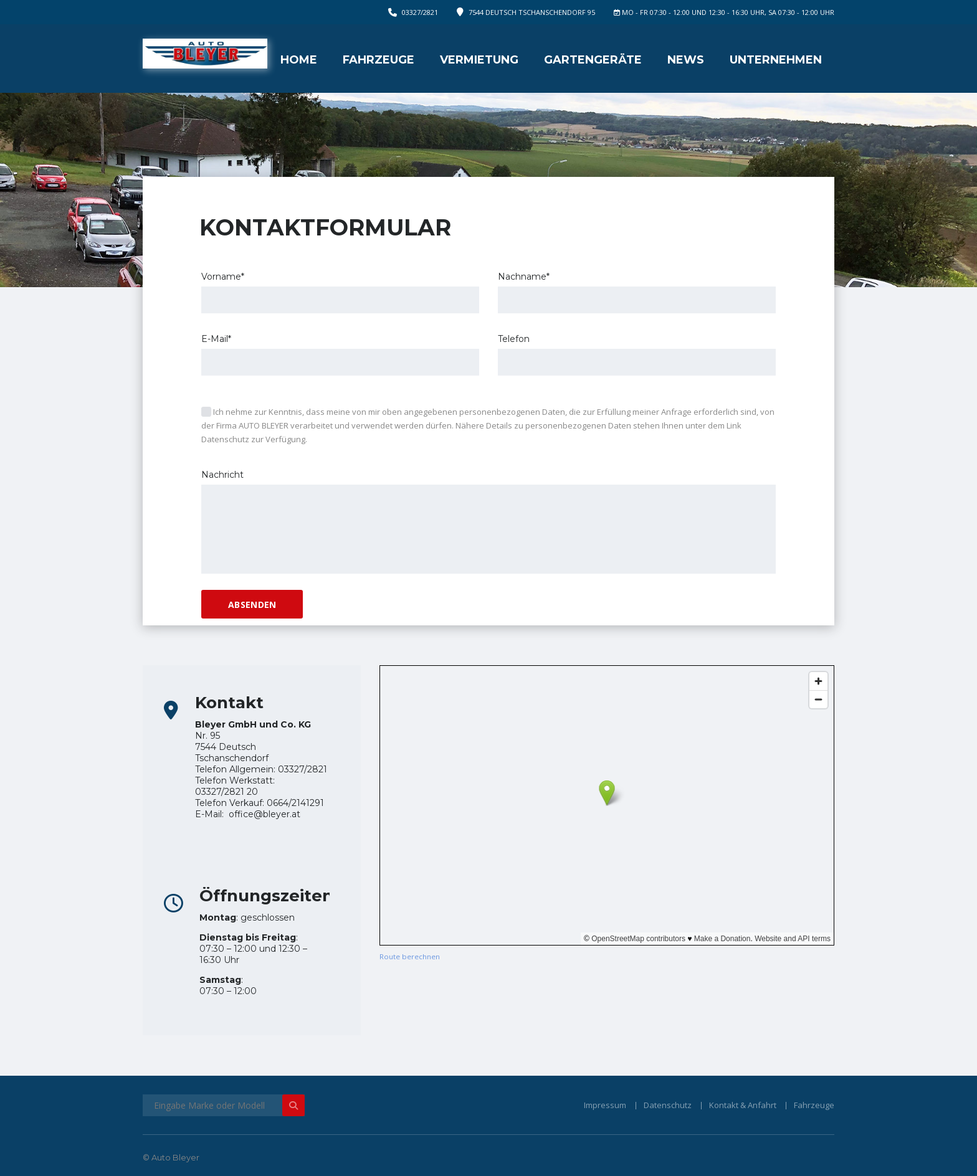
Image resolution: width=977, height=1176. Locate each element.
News (685, 60)
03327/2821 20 (226, 791)
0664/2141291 (295, 802)
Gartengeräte (593, 60)
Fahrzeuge (378, 60)
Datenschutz (668, 1105)
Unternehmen (776, 60)
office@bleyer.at (264, 814)
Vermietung (479, 60)
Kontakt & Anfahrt (742, 1105)
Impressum (605, 1105)
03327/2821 (420, 12)
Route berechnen (409, 956)
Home (298, 60)
